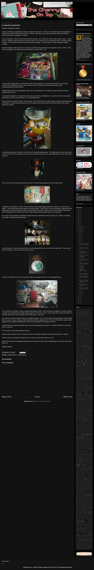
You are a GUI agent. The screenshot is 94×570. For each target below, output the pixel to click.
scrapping (81, 523)
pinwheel (84, 503)
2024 (79, 213)
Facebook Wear (89, 338)
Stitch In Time (88, 390)
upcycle (80, 544)
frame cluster (87, 448)
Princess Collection (82, 383)
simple (89, 524)
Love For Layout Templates (84, 362)
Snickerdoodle (87, 388)
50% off (80, 310)
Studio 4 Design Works (84, 391)
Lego (82, 357)
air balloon (85, 408)
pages (87, 496)
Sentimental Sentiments (80, 384)
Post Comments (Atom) (42, 401)
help (87, 471)
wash (87, 546)
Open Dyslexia (82, 374)
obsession (84, 493)
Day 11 (80, 329)
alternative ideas (78, 409)
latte (79, 483)
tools (88, 537)
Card (77, 323)
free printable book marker (81, 458)
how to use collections (88, 474)
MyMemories (83, 371)
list (89, 484)
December (81, 226)
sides (84, 524)
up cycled (80, 543)
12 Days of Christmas (82, 309)
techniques (78, 534)
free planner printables (88, 456)
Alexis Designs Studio (83, 314)
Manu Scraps (78, 367)
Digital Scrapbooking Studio (84, 332)
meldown (84, 485)
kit (82, 482)
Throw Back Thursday (84, 398)
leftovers (84, 484)
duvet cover (90, 440)
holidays (82, 472)
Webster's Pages (85, 404)
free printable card (83, 459)
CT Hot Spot (90, 322)
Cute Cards (80, 327)
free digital (85, 453)
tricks (87, 541)
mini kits (89, 487)
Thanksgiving (78, 393)
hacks (89, 469)
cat (81, 420)
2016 (79, 296)
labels (87, 482)
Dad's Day (78, 328)
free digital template (88, 454)
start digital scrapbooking (81, 528)
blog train (90, 415)
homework (78, 473)
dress (77, 440)
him (88, 471)
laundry (81, 483)
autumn (77, 411)
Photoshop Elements (80, 380)
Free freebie (81, 343)
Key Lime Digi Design (80, 355)
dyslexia (77, 441)
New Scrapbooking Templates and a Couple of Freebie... (83, 252)
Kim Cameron (87, 355)
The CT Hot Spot (84, 393)
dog (82, 439)
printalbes (87, 510)
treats (83, 541)
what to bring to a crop (81, 547)
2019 (79, 221)
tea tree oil (82, 533)
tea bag (83, 532)
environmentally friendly (88, 442)
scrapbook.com (89, 519)
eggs (80, 442)
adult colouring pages (85, 407)
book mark (78, 416)
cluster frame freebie (88, 424)
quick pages (78, 514)
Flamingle (84, 342)
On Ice (89, 373)
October (80, 230)
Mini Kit (86, 369)
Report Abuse (79, 203)
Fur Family (88, 343)
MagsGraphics (89, 365)
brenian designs (83, 418)
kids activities (80, 482)
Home (37, 397)
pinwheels (88, 503)
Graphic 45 (80, 348)
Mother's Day (90, 370)
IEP (85, 351)
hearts (85, 471)
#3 (76, 309)
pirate (91, 503)
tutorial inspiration (79, 542)
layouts (77, 484)
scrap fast (82, 518)
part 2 (82, 500)
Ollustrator (54, 567)
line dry (88, 484)
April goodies (90, 316)
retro (79, 516)
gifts (77, 469)
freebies (83, 465)
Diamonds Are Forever (82, 330)
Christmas (86, 324)
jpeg (87, 480)
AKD (79, 312)
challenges (87, 421)
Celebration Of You (89, 323)
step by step (89, 528)
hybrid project (81, 476)
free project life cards (86, 460)
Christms (77, 326)
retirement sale (89, 515)
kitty (85, 482)
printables (83, 510)
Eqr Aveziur (83, 337)
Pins (91, 380)
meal (82, 485)
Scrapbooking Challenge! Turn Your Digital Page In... (83, 277)
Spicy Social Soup (81, 389)
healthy (77, 471)
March (80, 242)
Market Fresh (81, 368)
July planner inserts (79, 354)
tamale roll (78, 532)
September (81, 231)
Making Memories (89, 366)
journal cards (83, 480)
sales (87, 516)
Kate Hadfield (90, 354)
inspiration (86, 479)
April (80, 240)
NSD (87, 371)
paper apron (83, 497)
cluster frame (81, 424)
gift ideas (90, 468)
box (85, 417)
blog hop (86, 415)
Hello (80, 350)
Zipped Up (90, 406)
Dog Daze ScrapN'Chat (83, 335)
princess (86, 508)
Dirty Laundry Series (80, 334)
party (85, 500)
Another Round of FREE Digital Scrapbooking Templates (83, 281)
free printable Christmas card (87, 457)
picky (82, 503)
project (86, 512)
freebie (78, 465)
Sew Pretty (90, 384)
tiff (88, 536)
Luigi (81, 364)
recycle (77, 515)
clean (84, 423)
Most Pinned (85, 370)
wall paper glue (87, 545)
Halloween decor (79, 349)
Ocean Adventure (79, 373)
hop (80, 473)
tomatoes (84, 537)
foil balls (77, 448)
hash (89, 470)
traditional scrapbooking (83, 539)
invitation (90, 479)
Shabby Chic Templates (80, 385)
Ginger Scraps (86, 344)
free (91, 448)
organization (78, 495)
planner (85, 505)
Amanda (80, 315)
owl (83, 495)
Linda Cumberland (84, 358)
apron (85, 410)
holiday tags (78, 472)
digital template (89, 436)
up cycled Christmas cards (86, 543)
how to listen (83, 474)
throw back (85, 536)
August (80, 233)
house (84, 473)
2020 (79, 219)
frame (84, 448)
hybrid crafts (87, 475)
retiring (77, 516)
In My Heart (88, 351)
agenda (80, 408)
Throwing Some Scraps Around (84, 399)
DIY (89, 327)
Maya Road (88, 368)
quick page (90, 513)
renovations (84, 515)
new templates (78, 492)
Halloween (90, 348)
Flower (77, 343)
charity (91, 421)
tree (85, 541)
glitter (79, 469)
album (88, 408)
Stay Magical (83, 390)
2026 (79, 209)
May (80, 238)
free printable (79, 457)
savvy (77, 517)
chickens (87, 422)
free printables (80, 460)
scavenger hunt (83, 517)
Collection (85, 326)
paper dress (83, 498)
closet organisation (89, 423)
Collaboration (81, 326)
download (90, 439)
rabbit (82, 514)
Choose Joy (82, 324)
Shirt (85, 385)
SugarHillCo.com (79, 392)
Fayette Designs (85, 339)
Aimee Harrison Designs (81, 313)
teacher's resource (89, 533)
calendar (80, 419)
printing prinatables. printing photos (86, 511)
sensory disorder (85, 523)
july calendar (90, 480)
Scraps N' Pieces (89, 383)
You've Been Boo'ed (83, 406)
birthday (83, 415)
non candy (81, 493)
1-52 (78, 309)
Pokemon (88, 381)
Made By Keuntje (87, 364)
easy (80, 441)
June (80, 236)
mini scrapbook (84, 488)
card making (84, 419)
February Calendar (79, 340)
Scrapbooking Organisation (81, 266)
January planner (83, 352)
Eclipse (79, 337)
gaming (88, 467)
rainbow (85, 514)
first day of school (89, 447)
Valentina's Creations (83, 402)
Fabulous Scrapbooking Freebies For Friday (83, 274)
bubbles (88, 418)
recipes (90, 514)
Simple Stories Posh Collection (81, 386)
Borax (80, 322)
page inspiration (89, 495)
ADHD (77, 312)
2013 (79, 301)
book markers (89, 416)
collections (83, 425)
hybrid (77, 475)
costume (84, 426)
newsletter (82, 492)
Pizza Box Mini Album (83, 381)
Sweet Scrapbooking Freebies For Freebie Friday (83, 285)
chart (77, 422)
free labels (83, 456)
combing (86, 425)
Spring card (86, 389)
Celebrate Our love (82, 323)
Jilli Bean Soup (83, 353)
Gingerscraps (85, 345)
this (6, 330)
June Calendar (85, 354)
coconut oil (78, 425)
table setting (86, 531)
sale (85, 516)
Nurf (91, 372)
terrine (82, 535)
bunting (77, 419)
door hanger (87, 439)
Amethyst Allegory (85, 315)
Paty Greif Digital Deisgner (83, 378)
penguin (86, 501)
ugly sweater (87, 542)
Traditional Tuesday (84, 400)
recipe (88, 514)
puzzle (85, 513)
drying (87, 440)
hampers (81, 470)
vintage (88, 544)
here (42, 314)
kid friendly (78, 481)
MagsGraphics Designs (80, 366)
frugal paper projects (79, 467)
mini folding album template (83, 487)
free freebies (88, 455)
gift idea (87, 468)
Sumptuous (86, 392)
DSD (91, 327)
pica (80, 503)
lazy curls (80, 484)
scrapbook (90, 518)
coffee (81, 425)
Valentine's (90, 402)
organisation (11, 355)
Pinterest (77, 381)
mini (84, 486)
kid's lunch (90, 481)
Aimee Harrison (89, 312)
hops (82, 473)
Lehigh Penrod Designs (88, 357)
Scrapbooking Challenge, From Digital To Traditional (83, 256)
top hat (90, 537)
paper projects (85, 499)
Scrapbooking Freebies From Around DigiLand (83, 263)
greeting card (86, 469)
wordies (83, 548)
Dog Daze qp (90, 335)
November (81, 228)
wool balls (77, 548)
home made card (89, 472)
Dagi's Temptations (83, 328)
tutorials (83, 542)
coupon (90, 426)
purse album (82, 513)
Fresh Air (84, 343)
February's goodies (79, 342)
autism (90, 410)
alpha (91, 408)
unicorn (91, 542)
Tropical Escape (81, 401)
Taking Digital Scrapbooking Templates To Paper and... (82, 270)
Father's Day (78, 339)
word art (81, 548)
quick (87, 513)
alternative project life (85, 409)
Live (89, 359)
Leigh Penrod (78, 358)
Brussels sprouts (84, 322)
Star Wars (79, 390)
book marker (83, 416)
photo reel (80, 502)
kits (84, 482)
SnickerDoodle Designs (80, 388)
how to (87, 473)
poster (77, 508)
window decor (87, 547)
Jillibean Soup (88, 353)
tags (89, 531)
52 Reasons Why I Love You (86, 310)
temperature (84, 534)
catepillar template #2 (85, 420)
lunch (91, 484)
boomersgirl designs (80, 417)
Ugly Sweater (86, 401)
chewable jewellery (82, 422)
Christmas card (84, 325)
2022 (79, 216)
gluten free (82, 469)
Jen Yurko (87, 352)
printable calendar (79, 509)
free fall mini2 (78, 455)
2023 (79, 214)
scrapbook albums (80, 519)
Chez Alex (78, 324)
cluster (77, 424)
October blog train (85, 373)
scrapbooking (21, 355)
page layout (78, 496)
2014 (79, 299)
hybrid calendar (82, 475)
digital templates (79, 437)
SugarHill (90, 391)
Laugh (80, 357)
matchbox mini (78, 485)
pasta (84, 501)
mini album (88, 486)
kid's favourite (86, 481)
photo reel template (85, 502)
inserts (82, 479)
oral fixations (89, 493)
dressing (84, 440)
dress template (80, 440)
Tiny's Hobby (87, 399)
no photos (77, 493)
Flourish (90, 342)
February (80, 292)
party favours (88, 500)
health (91, 470)
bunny (91, 418)
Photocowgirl (89, 379)
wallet (85, 546)
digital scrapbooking (87, 434)
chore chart (81, 423)
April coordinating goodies (82, 316)
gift (84, 468)
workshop (86, 548)
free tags (88, 463)
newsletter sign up (87, 492)
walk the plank (81, 545)
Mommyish (81, 370)
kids (77, 482)
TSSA (91, 392)
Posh (91, 381)
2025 (79, 211)
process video (82, 512)
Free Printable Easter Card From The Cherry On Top (83, 260)
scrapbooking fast (83, 522)
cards (80, 420)
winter (91, 547)
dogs (83, 439)
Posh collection (79, 382)
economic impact (87, 441)
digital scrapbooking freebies (82, 435)
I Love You (83, 351)
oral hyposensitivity (84, 494)
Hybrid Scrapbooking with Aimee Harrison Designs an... (83, 244)
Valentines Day (85, 403)
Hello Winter (84, 350)
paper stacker (78, 500)
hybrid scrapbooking (88, 476)
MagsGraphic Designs (81, 365)
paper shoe (90, 499)
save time (90, 516)
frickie (89, 465)
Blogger (69, 567)
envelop (82, 442)
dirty (87, 438)
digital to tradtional (86, 437)
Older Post (67, 397)
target (81, 532)
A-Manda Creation (83, 311)
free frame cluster (83, 455)
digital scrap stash (79, 434)
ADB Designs (89, 311)
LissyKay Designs (85, 359)
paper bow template (88, 497)
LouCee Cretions (84, 361)
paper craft (78, 498)
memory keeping (89, 485)
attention (87, 410)
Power (83, 382)
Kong (85, 356)
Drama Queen (85, 336)
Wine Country (87, 405)
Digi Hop (88, 330)
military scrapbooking (79, 486)
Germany (81, 344)
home (85, 472)
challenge (83, 421)
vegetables (83, 544)
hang (87, 470)
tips (82, 537)
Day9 (83, 329)
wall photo (82, 546)
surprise (83, 531)
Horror (80, 351)
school (88, 517)
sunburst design (78, 531)
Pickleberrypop (87, 380)
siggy (86, 524)
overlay (81, 495)
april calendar (82, 410)
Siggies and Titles (89, 385)
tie (87, 536)
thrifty (82, 536)
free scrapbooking (86, 461)
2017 (79, 225)
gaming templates (81, 468)
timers (80, 537)
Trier (88, 400)
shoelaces (81, 524)
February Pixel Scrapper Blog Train (85, 341)
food (82, 448)
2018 (79, 223)
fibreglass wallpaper (82, 447)
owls (84, 495)
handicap (84, 470)
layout (84, 483)
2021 (79, 218)
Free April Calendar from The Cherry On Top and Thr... (83, 248)
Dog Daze (86, 334)
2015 (79, 297)
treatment (79, 541)
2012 (79, 302)
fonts (80, 448)
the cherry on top (88, 535)
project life (90, 512)
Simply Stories (82, 387)
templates (78, 535)
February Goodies (86, 340)
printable (90, 508)
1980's (87, 309)
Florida (88, 342)
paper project (80, 499)
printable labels (85, 509)
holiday (91, 471)
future (86, 467)
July (80, 235)
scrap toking (86, 518)
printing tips (78, 512)
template (90, 534)
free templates (84, 464)
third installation (78, 536)
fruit (84, 467)
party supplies (80, 501)
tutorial (90, 541)
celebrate (80, 421)
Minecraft (82, 369)
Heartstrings (85, 349)
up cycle (77, 543)
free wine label (89, 464)
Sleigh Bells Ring (88, 387)
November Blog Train (86, 372)
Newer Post (6, 397)
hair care (77, 470)
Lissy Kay (88, 358)
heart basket (81, 471)
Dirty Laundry (89, 333)
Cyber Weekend (85, 327)
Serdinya (86, 384)
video (86, 544)
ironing (77, 480)
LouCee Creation (84, 360)
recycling (80, 515)
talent (91, 531)
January (80, 293)
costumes (87, 426)
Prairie (86, 382)
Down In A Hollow (79, 336)
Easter (88, 336)
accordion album (79, 407)
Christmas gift (89, 325)
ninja (91, 492)
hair (91, 469)
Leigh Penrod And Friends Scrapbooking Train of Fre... (83, 288)
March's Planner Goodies (86, 367)
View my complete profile (81, 60)
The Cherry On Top (87, 35)
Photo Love (85, 379)
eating (83, 441)
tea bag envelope (88, 532)
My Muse (78, 371)
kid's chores (82, 481)
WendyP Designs (82, 405)
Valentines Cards (79, 403)
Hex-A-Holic (88, 350)
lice (85, 484)
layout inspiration (89, 483)
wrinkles (89, 548)
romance (82, 516)
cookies (81, 426)
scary (80, 517)
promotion (77, 513)
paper (79, 497)
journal (80, 480)
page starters (83, 496)
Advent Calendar (83, 312)
